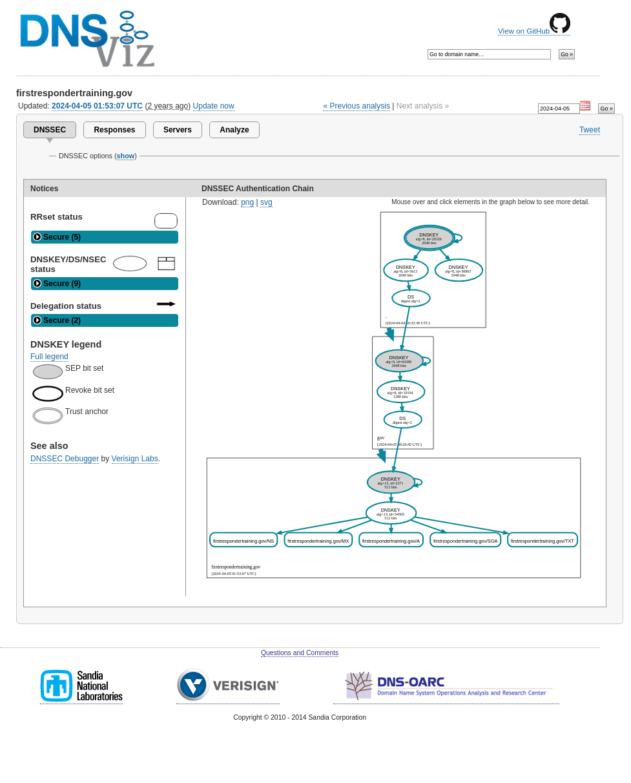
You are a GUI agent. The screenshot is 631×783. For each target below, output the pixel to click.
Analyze (234, 129)
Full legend (49, 356)
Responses (114, 129)
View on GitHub (534, 31)
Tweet (589, 129)
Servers (177, 129)
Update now (213, 105)
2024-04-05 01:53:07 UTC (97, 105)
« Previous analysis (356, 105)
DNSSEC (50, 129)
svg (266, 202)
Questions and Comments (299, 652)
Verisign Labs (135, 458)
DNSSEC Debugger (64, 458)
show (126, 156)
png (247, 202)
